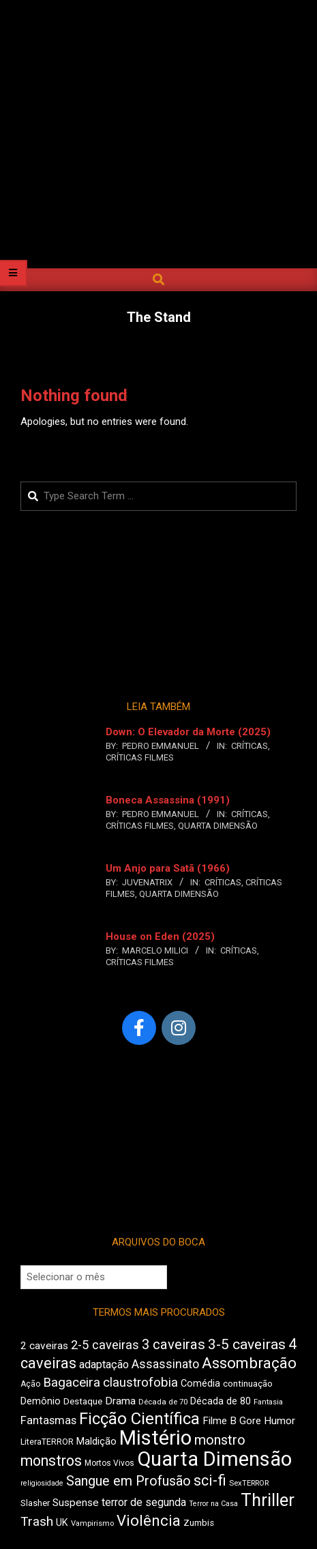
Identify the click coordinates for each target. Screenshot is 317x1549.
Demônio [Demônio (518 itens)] (40, 1401)
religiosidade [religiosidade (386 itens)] (41, 1483)
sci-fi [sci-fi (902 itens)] (210, 1480)
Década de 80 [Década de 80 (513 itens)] (220, 1401)
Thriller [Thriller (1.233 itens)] (268, 1500)
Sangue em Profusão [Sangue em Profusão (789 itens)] (128, 1481)
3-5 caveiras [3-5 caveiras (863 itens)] (247, 1344)
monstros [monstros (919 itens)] (51, 1460)
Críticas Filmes (140, 757)
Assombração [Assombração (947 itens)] (249, 1363)
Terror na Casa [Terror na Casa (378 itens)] (213, 1503)
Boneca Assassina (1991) (168, 800)
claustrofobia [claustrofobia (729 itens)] (140, 1382)
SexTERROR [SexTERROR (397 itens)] (249, 1483)
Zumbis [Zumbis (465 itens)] (198, 1523)
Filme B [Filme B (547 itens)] (219, 1421)
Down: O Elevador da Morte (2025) (188, 732)
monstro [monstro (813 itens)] (219, 1440)
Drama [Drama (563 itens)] (120, 1401)
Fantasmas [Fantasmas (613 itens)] (48, 1420)
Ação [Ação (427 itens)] (30, 1384)
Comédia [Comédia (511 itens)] (200, 1383)
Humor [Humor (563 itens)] (279, 1421)
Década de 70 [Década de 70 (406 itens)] (162, 1401)
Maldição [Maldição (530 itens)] (96, 1441)
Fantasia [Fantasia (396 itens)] (268, 1402)
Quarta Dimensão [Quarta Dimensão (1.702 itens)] (214, 1459)
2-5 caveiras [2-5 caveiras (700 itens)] (105, 1345)
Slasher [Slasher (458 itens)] (35, 1503)
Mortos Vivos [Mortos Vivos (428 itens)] (109, 1463)
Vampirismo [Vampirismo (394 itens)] (92, 1523)
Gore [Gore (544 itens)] (250, 1421)
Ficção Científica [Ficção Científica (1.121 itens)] (139, 1418)
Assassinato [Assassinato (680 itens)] (165, 1364)
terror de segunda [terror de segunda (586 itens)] (144, 1502)
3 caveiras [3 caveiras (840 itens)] (173, 1344)
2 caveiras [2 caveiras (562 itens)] (44, 1346)
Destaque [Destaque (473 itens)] (82, 1401)
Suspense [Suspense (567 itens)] (75, 1502)
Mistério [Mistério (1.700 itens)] (155, 1437)
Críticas (249, 746)
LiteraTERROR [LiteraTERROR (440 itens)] (47, 1442)
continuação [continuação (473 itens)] (248, 1383)
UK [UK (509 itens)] (62, 1523)
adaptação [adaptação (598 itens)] (104, 1364)
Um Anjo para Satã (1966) (168, 868)
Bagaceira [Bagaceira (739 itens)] (71, 1382)
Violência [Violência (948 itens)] (149, 1520)
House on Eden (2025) (160, 936)
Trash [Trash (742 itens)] (36, 1521)
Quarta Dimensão (218, 826)
